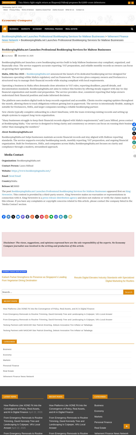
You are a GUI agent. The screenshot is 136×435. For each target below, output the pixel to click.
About (5, 10)
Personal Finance (54, 29)
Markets (25, 29)
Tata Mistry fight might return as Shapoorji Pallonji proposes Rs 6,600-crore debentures (61, 2)
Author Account (58, 10)
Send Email (15, 175)
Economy (37, 29)
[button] (4, 217)
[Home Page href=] (4, 29)
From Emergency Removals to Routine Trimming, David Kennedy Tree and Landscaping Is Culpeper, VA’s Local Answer (57, 314)
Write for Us (70, 10)
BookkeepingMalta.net (38, 73)
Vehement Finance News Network (14, 271)
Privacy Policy (15, 10)
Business (14, 29)
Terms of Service (28, 10)
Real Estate (71, 29)
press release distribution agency (60, 197)
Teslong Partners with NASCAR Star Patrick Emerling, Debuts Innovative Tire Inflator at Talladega (47, 325)
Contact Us (80, 10)
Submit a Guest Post (43, 10)
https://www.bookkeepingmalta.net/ (31, 170)
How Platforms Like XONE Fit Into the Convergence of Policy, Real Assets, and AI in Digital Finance (48, 309)
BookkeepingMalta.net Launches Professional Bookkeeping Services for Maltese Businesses (59, 191)
